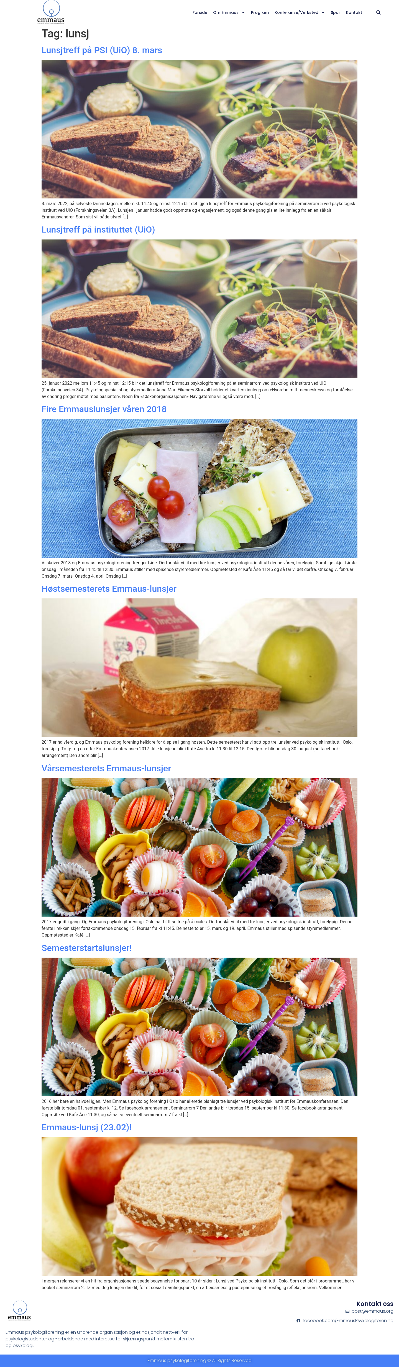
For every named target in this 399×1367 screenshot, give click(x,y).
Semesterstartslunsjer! (87, 948)
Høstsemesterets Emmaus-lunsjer (109, 588)
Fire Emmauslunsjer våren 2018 (104, 409)
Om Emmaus (229, 12)
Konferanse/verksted (300, 12)
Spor (335, 12)
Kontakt (354, 12)
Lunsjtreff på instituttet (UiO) (98, 229)
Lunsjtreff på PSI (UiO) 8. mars (102, 50)
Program (260, 12)
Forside (200, 12)
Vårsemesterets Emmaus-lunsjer (106, 768)
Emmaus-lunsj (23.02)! (87, 1127)
